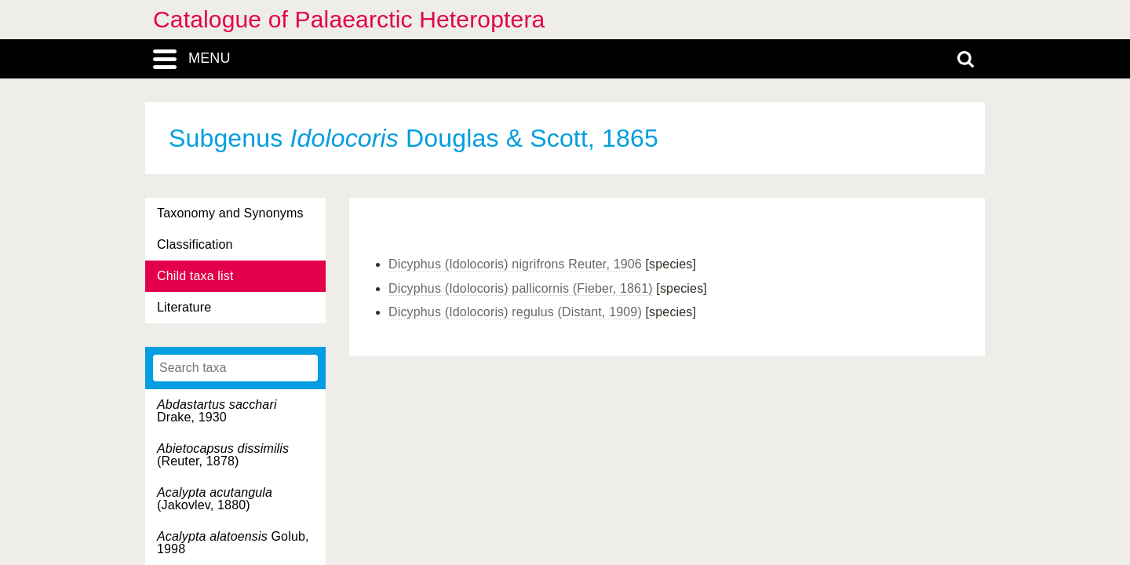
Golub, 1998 (233, 543)
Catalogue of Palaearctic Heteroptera (349, 19)
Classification (195, 244)
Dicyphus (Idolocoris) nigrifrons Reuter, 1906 (515, 264)
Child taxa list (195, 275)
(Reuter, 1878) (223, 455)
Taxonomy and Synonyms (230, 213)
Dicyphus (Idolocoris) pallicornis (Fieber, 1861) (520, 288)
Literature (184, 307)
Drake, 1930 (217, 411)
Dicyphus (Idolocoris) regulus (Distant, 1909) (515, 312)
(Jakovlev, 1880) (214, 499)
